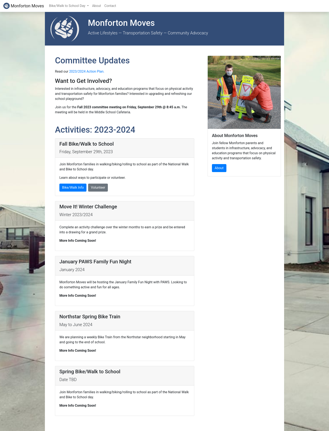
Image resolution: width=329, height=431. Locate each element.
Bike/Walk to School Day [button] (67, 6)
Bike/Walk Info (73, 187)
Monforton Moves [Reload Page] (23, 6)
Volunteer (98, 187)
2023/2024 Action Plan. (86, 71)
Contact (110, 6)
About (96, 6)
